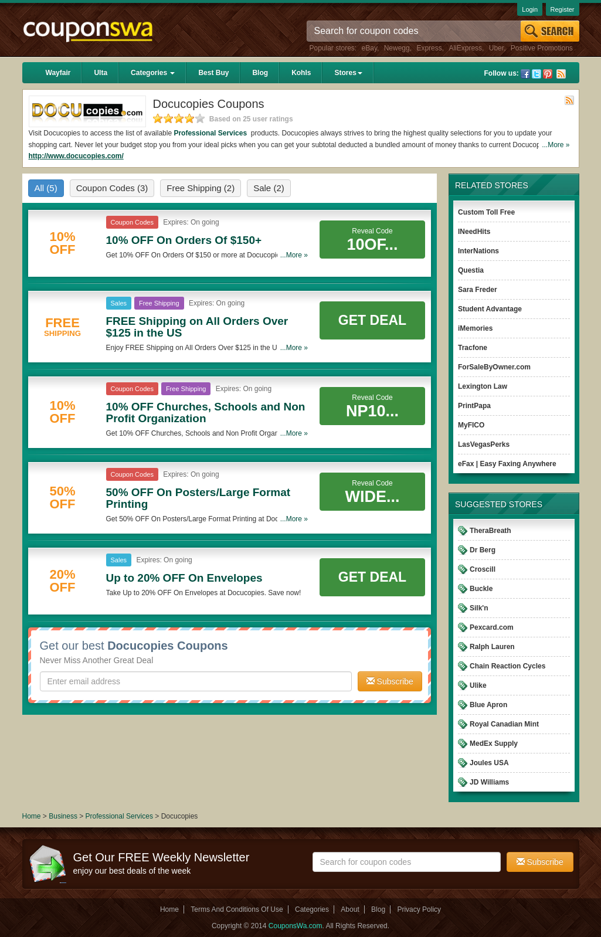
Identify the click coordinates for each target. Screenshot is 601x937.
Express (429, 48)
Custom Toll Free (486, 212)
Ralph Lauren (492, 647)
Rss (561, 74)
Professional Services (211, 133)
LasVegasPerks (484, 444)
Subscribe (389, 681)
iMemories (475, 328)
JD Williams (489, 782)
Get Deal (372, 320)
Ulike (478, 685)
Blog (260, 73)
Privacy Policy (419, 909)
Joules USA (489, 763)
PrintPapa (474, 406)
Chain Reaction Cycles (507, 666)
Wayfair (58, 73)
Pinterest (547, 74)
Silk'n (479, 608)
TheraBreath (490, 531)
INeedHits (474, 232)
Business (64, 816)
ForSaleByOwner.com (494, 367)
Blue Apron (488, 705)
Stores (348, 73)
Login (530, 9)
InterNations (478, 251)
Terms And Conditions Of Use (237, 909)
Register (563, 9)
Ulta (100, 73)
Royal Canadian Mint (504, 724)
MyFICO (471, 425)
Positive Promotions (542, 48)
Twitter (536, 74)
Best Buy (213, 73)
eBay (369, 48)
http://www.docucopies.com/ (76, 156)
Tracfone (472, 348)
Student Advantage (490, 309)
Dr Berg (482, 550)
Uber (496, 48)
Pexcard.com (492, 627)
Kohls (301, 73)
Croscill (482, 569)
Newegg (397, 48)
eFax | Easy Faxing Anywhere (507, 464)
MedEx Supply (494, 743)
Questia (471, 270)
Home (31, 816)
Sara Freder (477, 290)
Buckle (481, 589)
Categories (153, 73)
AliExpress (465, 48)
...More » (555, 145)
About (350, 909)
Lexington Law (482, 386)
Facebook (525, 74)
